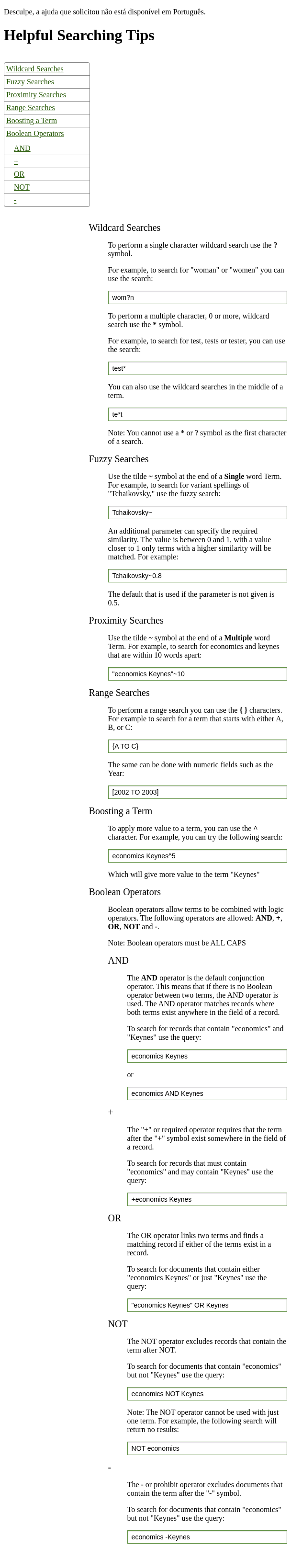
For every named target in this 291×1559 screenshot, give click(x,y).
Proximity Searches (36, 95)
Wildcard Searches (35, 69)
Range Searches (30, 107)
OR (19, 174)
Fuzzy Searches (30, 82)
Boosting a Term (31, 120)
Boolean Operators (35, 133)
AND (22, 148)
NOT (22, 187)
